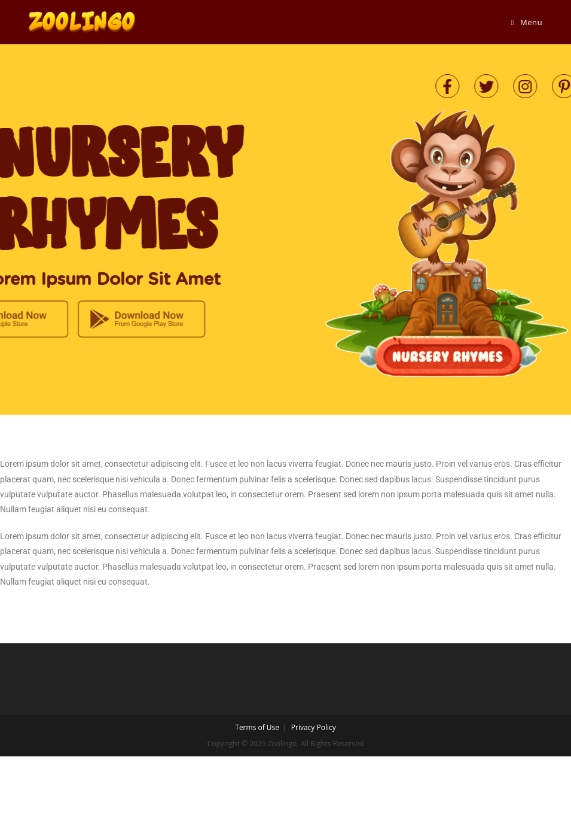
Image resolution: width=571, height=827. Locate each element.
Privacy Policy (313, 727)
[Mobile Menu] (527, 22)
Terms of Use (257, 727)
